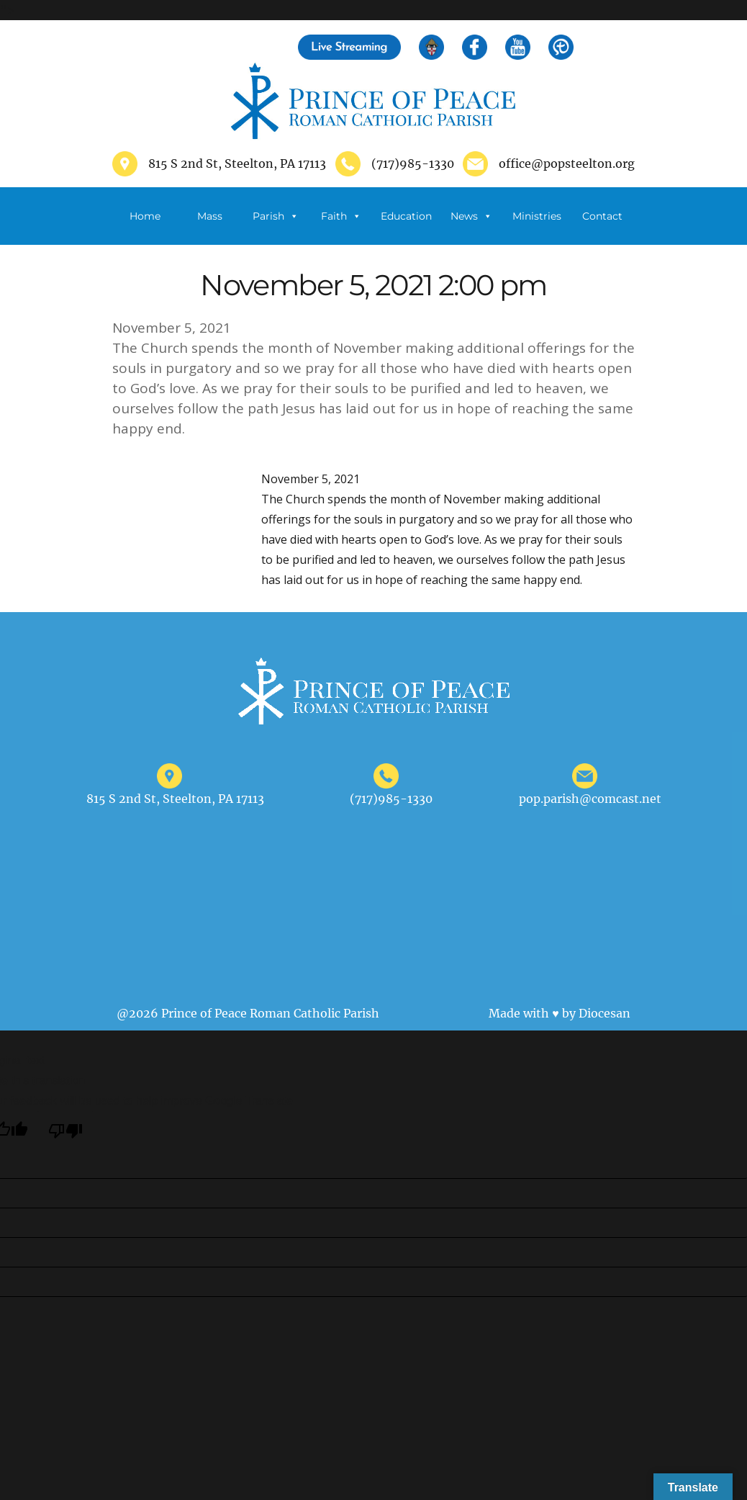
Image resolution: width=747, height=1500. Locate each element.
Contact (602, 216)
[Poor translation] (65, 1130)
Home (145, 216)
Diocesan (604, 1013)
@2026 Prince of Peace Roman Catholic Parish (248, 1013)
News (471, 216)
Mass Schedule (210, 227)
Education (406, 216)
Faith (341, 216)
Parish (276, 216)
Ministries (536, 227)
